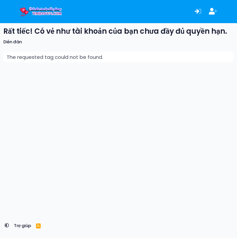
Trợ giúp (22, 225)
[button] (6, 225)
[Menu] (9, 11)
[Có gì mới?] (228, 12)
